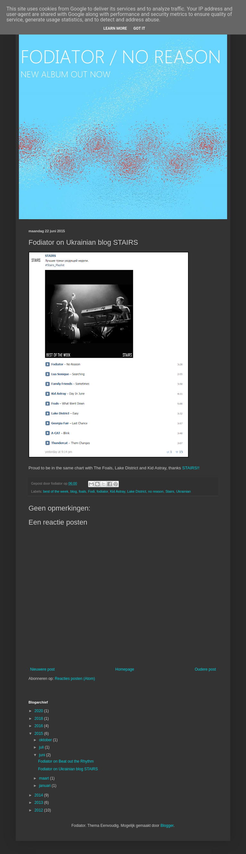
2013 (39, 802)
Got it (139, 28)
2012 (39, 810)
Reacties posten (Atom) (75, 678)
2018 (39, 718)
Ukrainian (183, 491)
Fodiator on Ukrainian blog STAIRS (68, 769)
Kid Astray (117, 491)
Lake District (136, 491)
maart (44, 778)
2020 (39, 711)
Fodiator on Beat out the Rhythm (66, 761)
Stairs (169, 491)
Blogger (167, 825)
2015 (39, 733)
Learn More (115, 28)
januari (45, 785)
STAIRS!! (191, 467)
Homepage (124, 669)
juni (42, 755)
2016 (39, 726)
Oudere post (205, 669)
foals (82, 491)
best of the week (56, 491)
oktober (46, 740)
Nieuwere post (42, 669)
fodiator (102, 491)
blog (73, 491)
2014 (39, 795)
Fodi (91, 491)
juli (42, 747)
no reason (155, 491)
